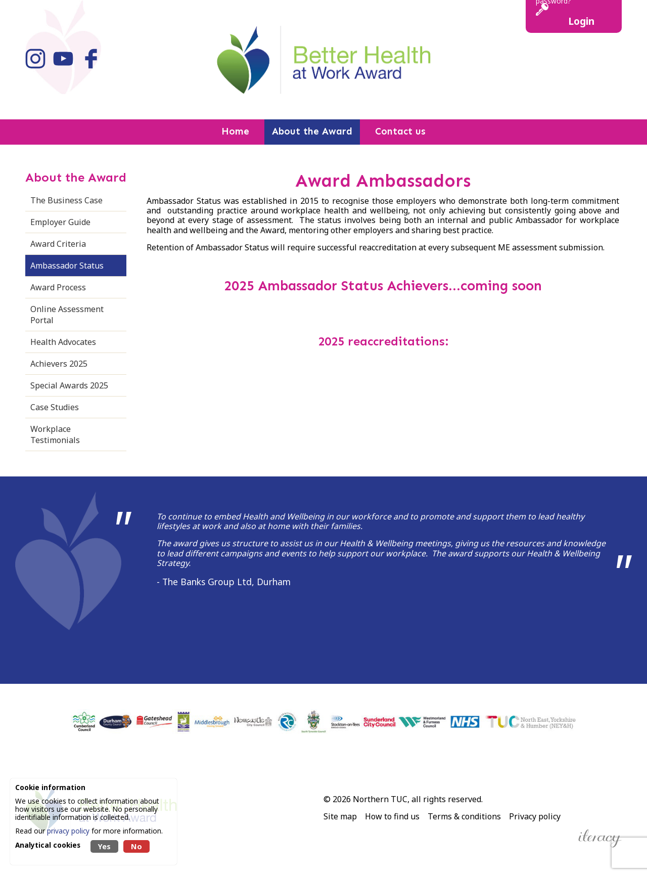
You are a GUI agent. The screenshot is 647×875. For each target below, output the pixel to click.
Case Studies (54, 407)
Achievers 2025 (58, 363)
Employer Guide (60, 222)
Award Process (58, 287)
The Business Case (66, 200)
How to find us (392, 816)
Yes (104, 846)
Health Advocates (63, 341)
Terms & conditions (464, 816)
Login (581, 21)
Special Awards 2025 (69, 385)
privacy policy (68, 831)
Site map (340, 816)
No (136, 846)
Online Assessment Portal (67, 314)
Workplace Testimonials (55, 434)
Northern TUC (380, 799)
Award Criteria (58, 243)
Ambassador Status (67, 265)
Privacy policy (535, 816)
